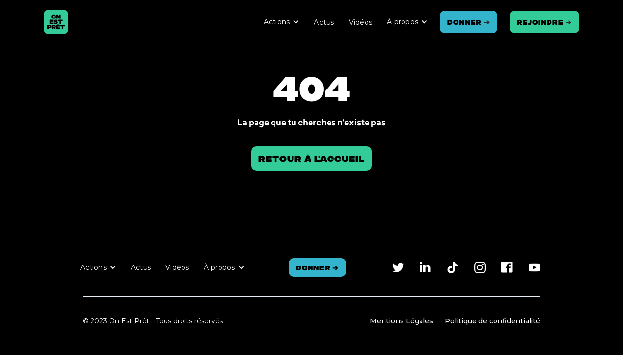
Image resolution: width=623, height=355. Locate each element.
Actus (324, 22)
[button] (282, 22)
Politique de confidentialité (492, 321)
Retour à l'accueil (311, 158)
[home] (56, 22)
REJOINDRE (544, 21)
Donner (468, 21)
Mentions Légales (401, 321)
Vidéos (361, 22)
